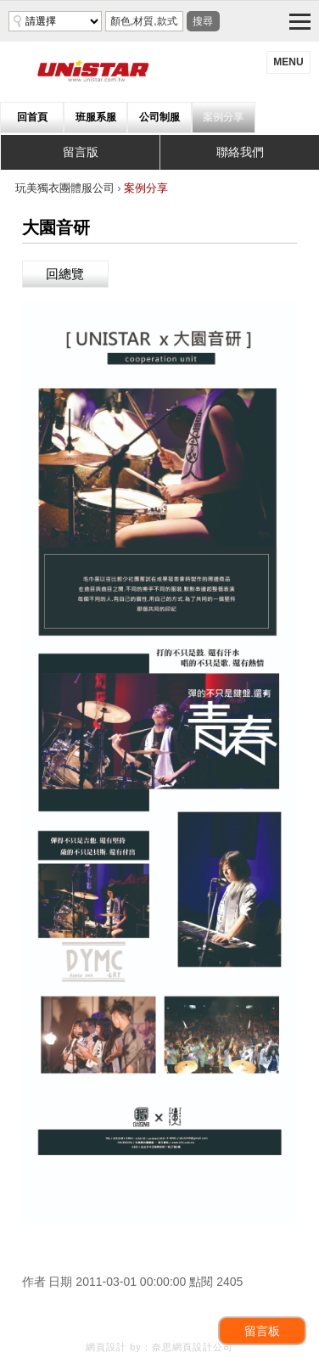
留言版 (80, 152)
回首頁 (32, 117)
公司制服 (159, 117)
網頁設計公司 (202, 1347)
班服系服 (96, 117)
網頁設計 (106, 1347)
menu (288, 62)
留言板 (262, 1331)
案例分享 (223, 117)
